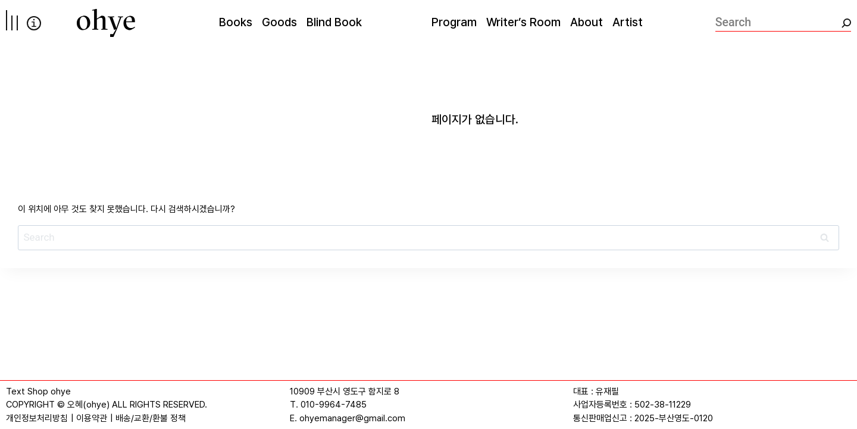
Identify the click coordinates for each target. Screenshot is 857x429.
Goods (279, 22)
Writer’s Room (523, 22)
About (586, 22)
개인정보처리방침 (37, 418)
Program (454, 22)
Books (235, 22)
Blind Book (334, 22)
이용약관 (91, 418)
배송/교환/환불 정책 (150, 418)
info (34, 23)
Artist (627, 22)
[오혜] (106, 23)
